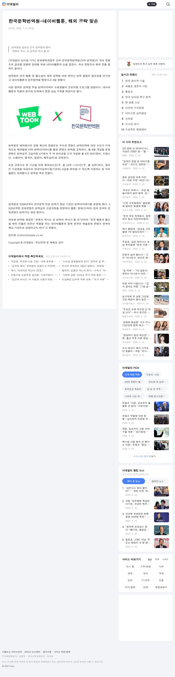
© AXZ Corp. (8, 666)
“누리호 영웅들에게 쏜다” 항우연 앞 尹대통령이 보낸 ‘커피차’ (85, 261)
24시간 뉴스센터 (32, 651)
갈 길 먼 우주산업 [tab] (156, 389)
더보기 (145, 456)
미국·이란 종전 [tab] (132, 374)
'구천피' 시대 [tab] (152, 374)
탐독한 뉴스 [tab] (158, 481)
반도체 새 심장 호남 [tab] (159, 381)
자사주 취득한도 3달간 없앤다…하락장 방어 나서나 (85, 266)
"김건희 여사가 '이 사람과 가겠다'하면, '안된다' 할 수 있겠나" (34, 279)
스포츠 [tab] (165, 559)
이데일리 (13, 4)
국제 (161, 573)
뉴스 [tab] (150, 559)
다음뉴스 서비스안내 (12, 651)
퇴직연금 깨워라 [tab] (133, 389)
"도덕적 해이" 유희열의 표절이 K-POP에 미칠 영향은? (34, 266)
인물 (161, 580)
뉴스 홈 (130, 566)
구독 (151, 4)
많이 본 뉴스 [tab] (133, 481)
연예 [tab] (157, 559)
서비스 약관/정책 (62, 651)
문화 (130, 580)
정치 (145, 573)
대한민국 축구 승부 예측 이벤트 (145, 63)
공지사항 (47, 651)
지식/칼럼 (130, 587)
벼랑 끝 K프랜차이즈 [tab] (159, 396)
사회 (161, 566)
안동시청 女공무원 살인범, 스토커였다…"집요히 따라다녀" (34, 275)
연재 (145, 587)
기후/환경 (145, 566)
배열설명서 (161, 587)
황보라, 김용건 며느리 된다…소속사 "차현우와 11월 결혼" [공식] (85, 270)
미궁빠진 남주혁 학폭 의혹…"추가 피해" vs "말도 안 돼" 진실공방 (85, 279)
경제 (130, 573)
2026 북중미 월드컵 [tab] (135, 381)
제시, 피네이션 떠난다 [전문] (27, 270)
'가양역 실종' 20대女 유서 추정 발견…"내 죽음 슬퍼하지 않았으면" (85, 275)
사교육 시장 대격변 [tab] (134, 396)
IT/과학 (146, 580)
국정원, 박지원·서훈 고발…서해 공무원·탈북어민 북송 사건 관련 (34, 261)
